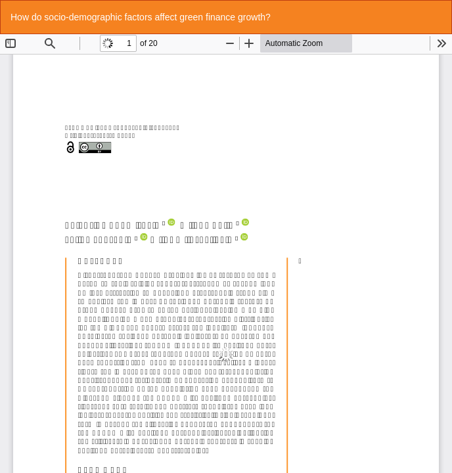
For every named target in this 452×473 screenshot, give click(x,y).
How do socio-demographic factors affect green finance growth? (141, 17)
